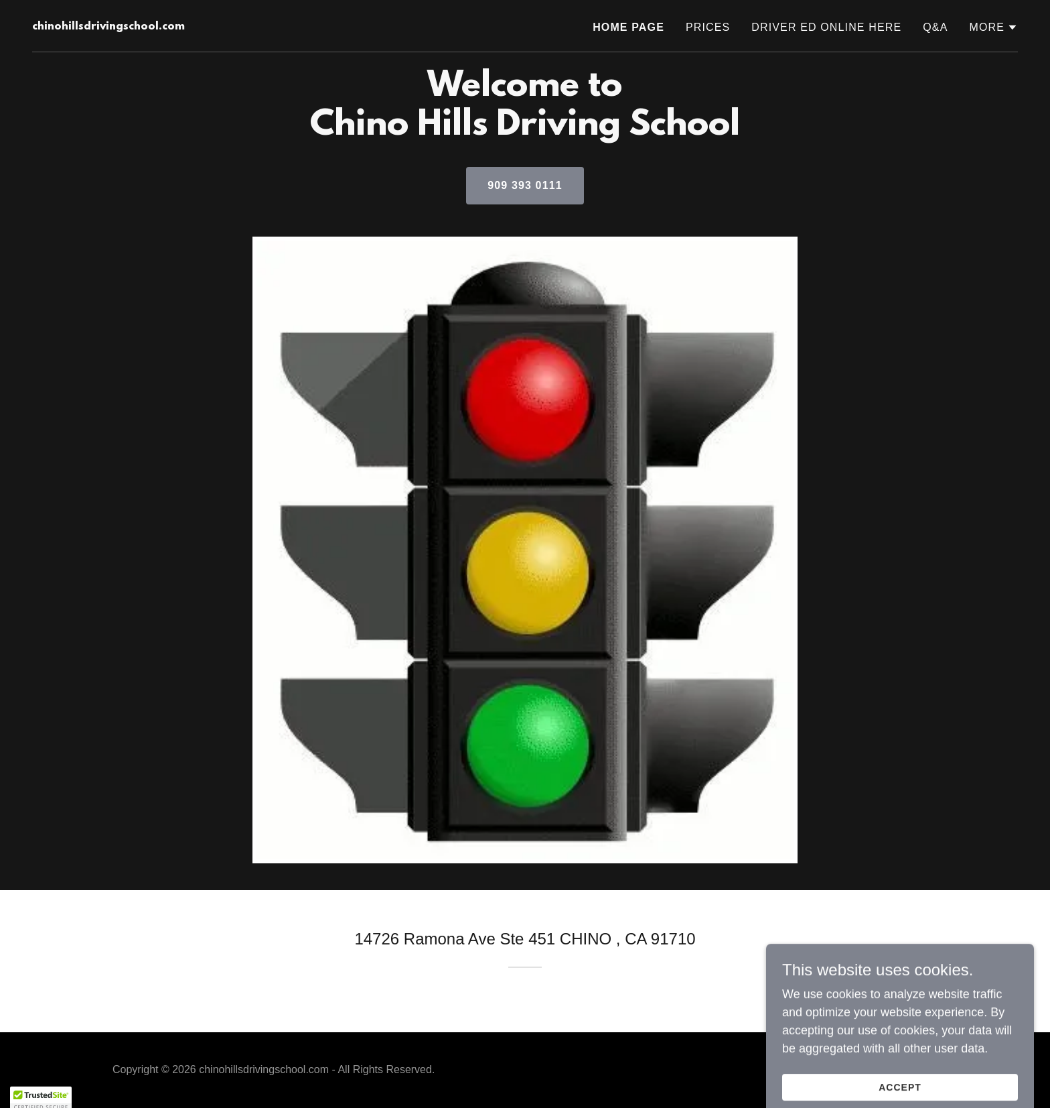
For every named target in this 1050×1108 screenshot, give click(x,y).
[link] (108, 25)
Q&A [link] (935, 27)
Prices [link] (708, 27)
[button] (993, 27)
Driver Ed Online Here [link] (826, 27)
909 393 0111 (524, 185)
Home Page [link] (628, 27)
